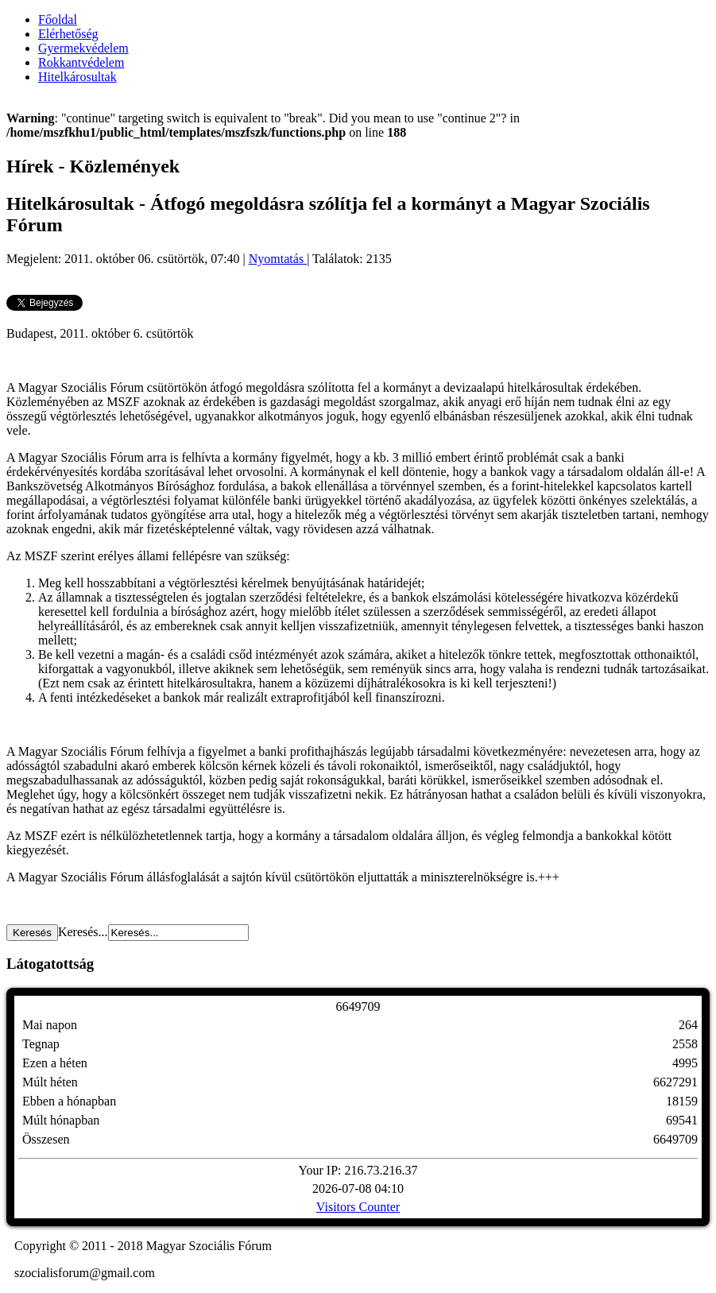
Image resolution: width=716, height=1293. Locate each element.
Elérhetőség (68, 34)
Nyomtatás (278, 258)
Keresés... (83, 932)
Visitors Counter (358, 1207)
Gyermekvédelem (83, 48)
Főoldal (57, 19)
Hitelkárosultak (77, 76)
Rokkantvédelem (81, 62)
